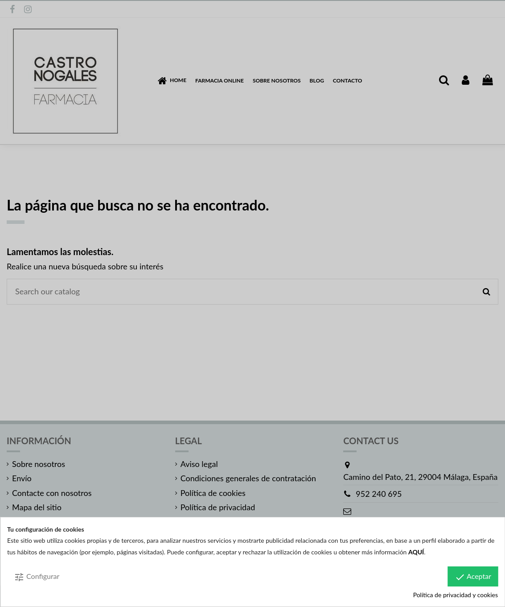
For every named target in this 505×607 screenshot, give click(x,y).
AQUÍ (416, 552)
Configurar (36, 577)
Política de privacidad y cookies (455, 595)
